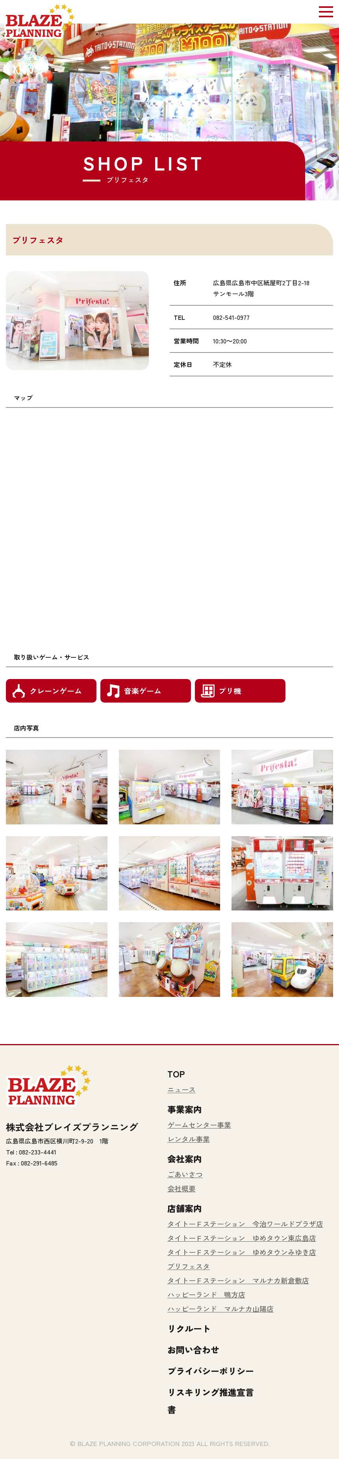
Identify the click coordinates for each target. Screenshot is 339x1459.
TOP (176, 1073)
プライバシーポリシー (210, 1370)
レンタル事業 (188, 1139)
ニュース (181, 1089)
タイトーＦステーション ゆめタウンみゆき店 (241, 1252)
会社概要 (181, 1188)
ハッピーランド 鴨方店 (206, 1294)
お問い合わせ (193, 1349)
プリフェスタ (188, 1266)
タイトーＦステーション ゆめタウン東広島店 (241, 1238)
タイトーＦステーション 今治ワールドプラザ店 (245, 1224)
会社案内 (184, 1158)
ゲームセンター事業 (199, 1124)
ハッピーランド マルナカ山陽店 (220, 1308)
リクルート (189, 1328)
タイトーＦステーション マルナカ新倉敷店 (238, 1280)
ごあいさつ (185, 1174)
